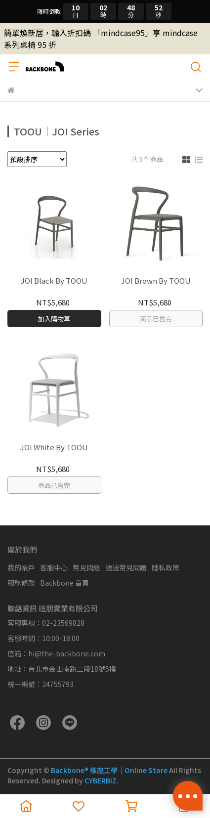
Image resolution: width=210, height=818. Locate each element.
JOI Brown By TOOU (156, 281)
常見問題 (86, 567)
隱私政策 (165, 567)
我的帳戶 (21, 567)
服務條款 (21, 583)
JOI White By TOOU (54, 447)
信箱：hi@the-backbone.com (56, 653)
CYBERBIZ (100, 780)
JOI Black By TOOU (54, 281)
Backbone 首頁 (64, 583)
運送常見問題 (126, 567)
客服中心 (54, 567)
